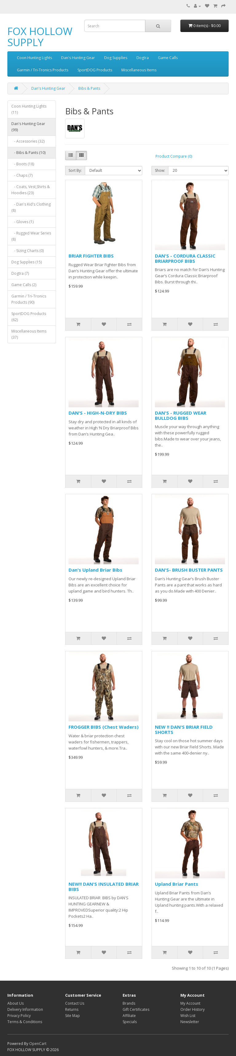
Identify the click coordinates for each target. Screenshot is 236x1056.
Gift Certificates (136, 1009)
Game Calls (168, 57)
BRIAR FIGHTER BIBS (91, 256)
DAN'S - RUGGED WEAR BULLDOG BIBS (180, 415)
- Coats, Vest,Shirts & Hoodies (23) (30, 189)
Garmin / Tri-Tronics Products (42, 70)
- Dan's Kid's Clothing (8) (31, 207)
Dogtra (142, 57)
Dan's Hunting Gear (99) (28, 126)
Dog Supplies (115, 57)
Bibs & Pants (89, 88)
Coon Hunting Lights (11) (28, 109)
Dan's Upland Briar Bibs (95, 570)
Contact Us (74, 1003)
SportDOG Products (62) (28, 316)
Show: (160, 170)
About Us (15, 1003)
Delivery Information (25, 1009)
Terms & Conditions (24, 1021)
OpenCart (37, 1043)
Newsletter (189, 1021)
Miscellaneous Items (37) (28, 334)
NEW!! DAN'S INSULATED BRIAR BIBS (104, 886)
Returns (71, 1009)
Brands (129, 1003)
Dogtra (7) (20, 273)
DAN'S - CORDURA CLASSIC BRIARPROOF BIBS (185, 258)
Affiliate (129, 1015)
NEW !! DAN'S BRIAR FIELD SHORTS (184, 729)
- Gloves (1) (22, 221)
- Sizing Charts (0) (27, 250)
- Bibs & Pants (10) (28, 152)
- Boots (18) (22, 164)
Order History (192, 1009)
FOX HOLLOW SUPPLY (39, 36)
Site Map (72, 1015)
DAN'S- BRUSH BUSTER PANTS (189, 570)
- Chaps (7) (22, 175)
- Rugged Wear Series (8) (31, 236)
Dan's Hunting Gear (78, 57)
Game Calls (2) (23, 284)
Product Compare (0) (173, 156)
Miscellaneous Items (138, 70)
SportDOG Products (94, 70)
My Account (190, 1003)
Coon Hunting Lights (34, 57)
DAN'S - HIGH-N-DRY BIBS (98, 413)
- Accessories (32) (28, 141)
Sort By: (75, 170)
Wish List (187, 1015)
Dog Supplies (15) (26, 262)
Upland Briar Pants (176, 884)
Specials (130, 1021)
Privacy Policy (19, 1015)
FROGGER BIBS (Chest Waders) (104, 727)
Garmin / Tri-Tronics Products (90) (28, 299)
